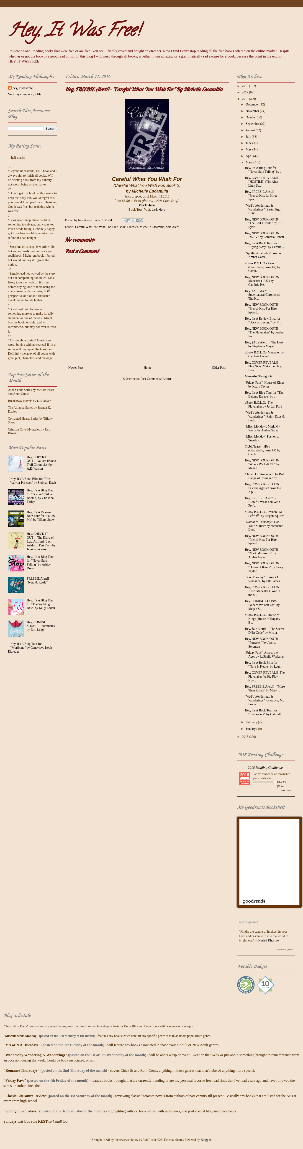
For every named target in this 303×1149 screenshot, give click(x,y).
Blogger (206, 1139)
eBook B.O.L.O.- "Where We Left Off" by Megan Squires (264, 514)
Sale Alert (172, 227)
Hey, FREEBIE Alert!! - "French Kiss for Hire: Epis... (261, 195)
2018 (245, 86)
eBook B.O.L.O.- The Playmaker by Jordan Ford (263, 404)
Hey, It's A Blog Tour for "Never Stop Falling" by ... (263, 169)
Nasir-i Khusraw (269, 940)
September (253, 123)
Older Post (219, 367)
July (249, 136)
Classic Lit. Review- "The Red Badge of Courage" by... (264, 476)
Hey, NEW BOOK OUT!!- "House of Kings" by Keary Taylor (264, 567)
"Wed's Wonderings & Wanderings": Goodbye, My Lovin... (264, 700)
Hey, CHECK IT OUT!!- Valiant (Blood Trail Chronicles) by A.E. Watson (41, 463)
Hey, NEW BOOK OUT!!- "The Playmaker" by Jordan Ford (264, 332)
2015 (245, 736)
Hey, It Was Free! (74, 32)
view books (286, 790)
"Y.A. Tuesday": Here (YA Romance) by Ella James (262, 579)
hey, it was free (23, 88)
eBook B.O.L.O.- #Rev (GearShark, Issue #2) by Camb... (262, 267)
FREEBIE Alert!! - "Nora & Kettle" (39, 580)
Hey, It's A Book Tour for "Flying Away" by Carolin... (264, 245)
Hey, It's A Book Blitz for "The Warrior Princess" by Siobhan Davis (33, 480)
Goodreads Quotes (284, 949)
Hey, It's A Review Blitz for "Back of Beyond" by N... (263, 320)
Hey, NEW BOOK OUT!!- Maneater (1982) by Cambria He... (262, 281)
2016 (245, 99)
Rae (255, 774)
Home (148, 367)
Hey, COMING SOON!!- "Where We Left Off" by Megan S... (262, 605)
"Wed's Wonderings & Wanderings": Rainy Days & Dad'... (265, 416)
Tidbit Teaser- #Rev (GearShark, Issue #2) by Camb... (262, 450)
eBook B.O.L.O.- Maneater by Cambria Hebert (264, 354)
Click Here (147, 205)
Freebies (132, 227)
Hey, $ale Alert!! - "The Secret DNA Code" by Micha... (264, 630)
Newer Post (75, 367)
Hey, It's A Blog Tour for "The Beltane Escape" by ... (264, 394)
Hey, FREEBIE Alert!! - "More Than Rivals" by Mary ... (265, 688)
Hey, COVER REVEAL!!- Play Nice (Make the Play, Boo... (263, 366)
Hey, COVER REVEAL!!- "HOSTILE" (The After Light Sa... (262, 181)
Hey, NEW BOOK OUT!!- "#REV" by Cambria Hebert (264, 235)
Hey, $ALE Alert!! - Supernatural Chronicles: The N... (262, 294)
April (249, 156)
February (252, 722)
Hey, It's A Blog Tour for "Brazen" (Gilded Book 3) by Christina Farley (40, 496)
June (249, 143)
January (251, 729)
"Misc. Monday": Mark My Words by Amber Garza (262, 428)
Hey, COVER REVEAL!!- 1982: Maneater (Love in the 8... (262, 591)
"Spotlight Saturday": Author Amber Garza (263, 255)
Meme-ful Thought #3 (259, 376)
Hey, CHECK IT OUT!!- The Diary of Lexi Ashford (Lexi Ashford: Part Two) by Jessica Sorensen (41, 541)
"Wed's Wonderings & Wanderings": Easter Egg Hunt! (262, 209)
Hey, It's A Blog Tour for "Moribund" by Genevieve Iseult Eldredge (30, 647)
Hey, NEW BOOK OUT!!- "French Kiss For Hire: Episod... (262, 308)
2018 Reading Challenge (265, 767)
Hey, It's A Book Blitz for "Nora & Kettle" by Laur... (263, 664)
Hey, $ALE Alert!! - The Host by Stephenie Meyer (264, 344)
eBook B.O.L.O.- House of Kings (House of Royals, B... (262, 618)
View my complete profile (24, 94)
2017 (245, 92)
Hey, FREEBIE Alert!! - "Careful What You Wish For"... (262, 502)
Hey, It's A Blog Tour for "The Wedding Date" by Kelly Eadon (41, 604)
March (250, 162)
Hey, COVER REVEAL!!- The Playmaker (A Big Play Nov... (265, 676)
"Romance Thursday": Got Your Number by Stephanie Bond (264, 525)
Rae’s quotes (248, 922)
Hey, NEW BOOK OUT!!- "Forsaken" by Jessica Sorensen (262, 642)
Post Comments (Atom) (156, 378)
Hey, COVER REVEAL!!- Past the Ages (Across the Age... (263, 488)
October (251, 117)
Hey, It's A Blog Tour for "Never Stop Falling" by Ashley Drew (40, 562)
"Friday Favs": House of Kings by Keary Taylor (264, 384)
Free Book (119, 227)
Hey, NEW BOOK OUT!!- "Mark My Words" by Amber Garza (262, 553)
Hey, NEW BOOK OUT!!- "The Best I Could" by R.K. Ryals (264, 223)
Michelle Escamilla (152, 227)
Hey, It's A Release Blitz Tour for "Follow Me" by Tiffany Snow (41, 516)
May (249, 149)
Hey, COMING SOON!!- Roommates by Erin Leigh (41, 626)
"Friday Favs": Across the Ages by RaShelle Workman (264, 654)
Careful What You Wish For (93, 227)
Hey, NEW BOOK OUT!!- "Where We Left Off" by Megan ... (262, 464)
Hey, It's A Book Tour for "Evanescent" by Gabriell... (264, 712)
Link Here (158, 209)
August (251, 130)
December (252, 104)
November (253, 111)
